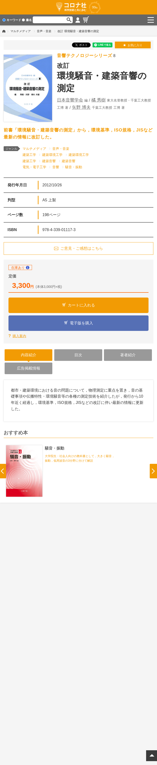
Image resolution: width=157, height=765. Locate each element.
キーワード (11, 20)
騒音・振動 (73, 167)
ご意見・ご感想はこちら (81, 248)
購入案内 (19, 336)
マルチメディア (20, 31)
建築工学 (29, 155)
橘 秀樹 (98, 100)
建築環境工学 (52, 155)
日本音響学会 (70, 100)
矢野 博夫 (81, 107)
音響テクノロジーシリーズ (84, 55)
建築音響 (49, 161)
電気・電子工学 (34, 167)
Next (153, 471)
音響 (55, 167)
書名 (27, 20)
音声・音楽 (44, 31)
